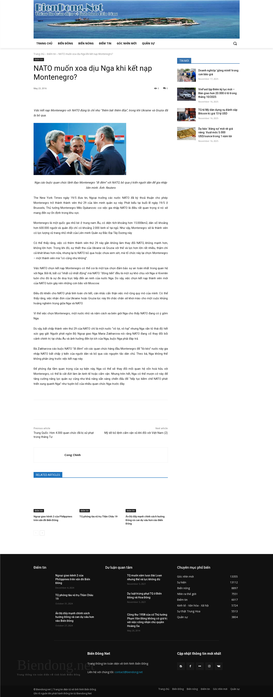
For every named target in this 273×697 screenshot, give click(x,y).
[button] (235, 43)
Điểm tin (51, 54)
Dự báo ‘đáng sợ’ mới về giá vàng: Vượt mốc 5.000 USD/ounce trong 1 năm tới (215, 132)
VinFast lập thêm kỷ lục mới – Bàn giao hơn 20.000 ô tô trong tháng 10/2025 (217, 93)
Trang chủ (39, 54)
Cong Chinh (72, 455)
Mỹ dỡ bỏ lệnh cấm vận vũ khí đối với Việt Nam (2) (136, 433)
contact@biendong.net (129, 672)
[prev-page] (36, 532)
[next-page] (42, 532)
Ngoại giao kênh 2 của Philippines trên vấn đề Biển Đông (72, 579)
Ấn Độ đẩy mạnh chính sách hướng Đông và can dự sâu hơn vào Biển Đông (145, 520)
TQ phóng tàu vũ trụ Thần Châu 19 (98, 516)
